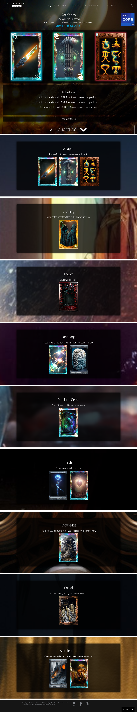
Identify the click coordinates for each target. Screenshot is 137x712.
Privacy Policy (46, 703)
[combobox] (128, 709)
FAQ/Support (26, 703)
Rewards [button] (111, 5)
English (126, 709)
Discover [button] (60, 5)
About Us (54, 703)
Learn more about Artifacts (68, 25)
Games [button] (76, 5)
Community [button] (92, 5)
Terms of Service (36, 703)
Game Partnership (63, 703)
